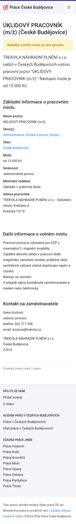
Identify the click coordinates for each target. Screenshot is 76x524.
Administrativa (13, 135)
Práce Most (11, 463)
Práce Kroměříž (14, 458)
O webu (8, 404)
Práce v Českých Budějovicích (24, 422)
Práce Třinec (12, 486)
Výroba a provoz (36, 135)
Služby (54, 135)
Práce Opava (12, 469)
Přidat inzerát (12, 397)
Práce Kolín (11, 452)
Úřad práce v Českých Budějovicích (28, 428)
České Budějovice (15, 148)
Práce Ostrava (13, 475)
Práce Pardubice (15, 480)
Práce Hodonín (13, 446)
